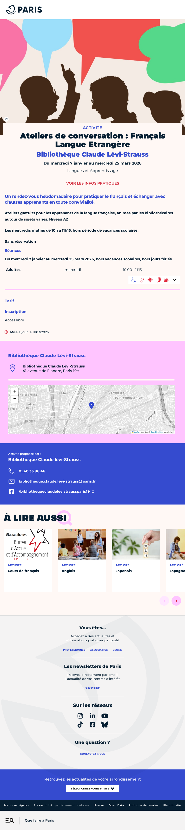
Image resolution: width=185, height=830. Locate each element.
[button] (91, 405)
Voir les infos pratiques (92, 183)
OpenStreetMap (157, 432)
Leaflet (135, 432)
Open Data (116, 805)
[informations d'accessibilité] (154, 280)
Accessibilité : (62, 805)
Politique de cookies (144, 805)
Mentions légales (16, 805)
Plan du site (172, 805)
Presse (99, 805)
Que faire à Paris (39, 820)
